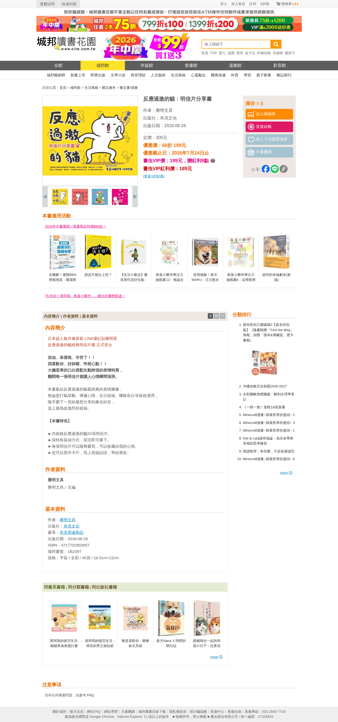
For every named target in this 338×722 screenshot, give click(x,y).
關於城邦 (59, 712)
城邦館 (102, 65)
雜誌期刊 (283, 75)
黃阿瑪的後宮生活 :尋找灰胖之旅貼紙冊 (99, 646)
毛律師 (278, 53)
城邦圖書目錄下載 (152, 712)
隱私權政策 (177, 712)
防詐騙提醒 (198, 712)
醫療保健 (218, 75)
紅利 (252, 4)
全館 (58, 65)
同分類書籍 (78, 587)
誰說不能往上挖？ (98, 275)
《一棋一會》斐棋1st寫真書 (264, 407)
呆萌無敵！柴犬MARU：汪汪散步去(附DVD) (205, 280)
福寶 (231, 53)
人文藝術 (158, 75)
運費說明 (47, 4)
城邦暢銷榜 (56, 75)
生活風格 (178, 75)
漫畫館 (235, 65)
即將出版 (98, 75)
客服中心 (217, 712)
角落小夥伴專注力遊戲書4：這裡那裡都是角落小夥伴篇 (241, 280)
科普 (234, 75)
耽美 (204, 53)
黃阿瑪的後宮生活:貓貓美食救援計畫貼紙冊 (64, 646)
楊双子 (290, 53)
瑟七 (222, 53)
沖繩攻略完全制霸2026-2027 (265, 386)
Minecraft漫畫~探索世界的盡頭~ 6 (269, 459)
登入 (223, 4)
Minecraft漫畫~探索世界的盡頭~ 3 (269, 423)
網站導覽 (111, 712)
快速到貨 (69, 4)
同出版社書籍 (104, 587)
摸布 (239, 53)
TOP (213, 53)
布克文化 (168, 118)
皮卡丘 (250, 53)
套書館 (191, 65)
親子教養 (263, 75)
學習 (247, 75)
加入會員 (238, 4)
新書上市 (78, 75)
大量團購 (128, 712)
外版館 (146, 65)
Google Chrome (102, 717)
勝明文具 (164, 110)
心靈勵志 (198, 75)
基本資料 (90, 316)
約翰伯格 (264, 53)
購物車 (289, 4)
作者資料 (71, 316)
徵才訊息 (76, 712)
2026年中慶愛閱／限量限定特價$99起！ (75, 226)
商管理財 (138, 75)
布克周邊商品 (71, 532)
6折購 (264, 4)
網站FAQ (94, 712)
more (286, 473)
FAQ (90, 695)
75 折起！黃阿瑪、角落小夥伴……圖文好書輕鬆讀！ (85, 296)
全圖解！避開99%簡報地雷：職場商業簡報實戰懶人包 (62, 280)
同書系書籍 (54, 587)
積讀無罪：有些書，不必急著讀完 (268, 451)
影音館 (279, 65)
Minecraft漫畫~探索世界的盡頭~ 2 (269, 415)
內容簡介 (52, 316)
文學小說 (118, 75)
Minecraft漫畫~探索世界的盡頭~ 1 (269, 430)
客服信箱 (234, 712)
